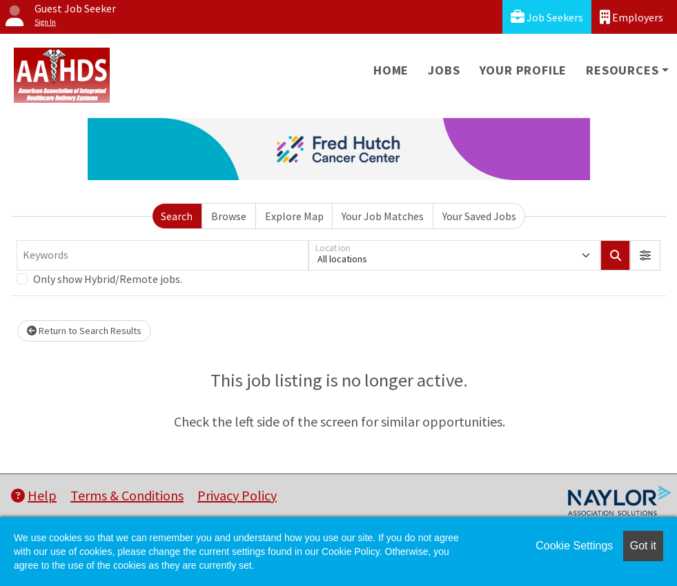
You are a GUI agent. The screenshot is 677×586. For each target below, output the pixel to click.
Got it (643, 545)
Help (34, 495)
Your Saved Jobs (479, 216)
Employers (631, 17)
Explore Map (294, 216)
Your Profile (523, 70)
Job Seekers (547, 17)
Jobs (444, 70)
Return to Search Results (84, 330)
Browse (228, 216)
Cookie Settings (574, 545)
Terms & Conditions (127, 495)
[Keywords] (162, 255)
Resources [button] (622, 70)
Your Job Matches (383, 216)
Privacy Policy (237, 495)
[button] (645, 255)
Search (177, 216)
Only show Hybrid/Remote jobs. (107, 279)
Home (391, 70)
